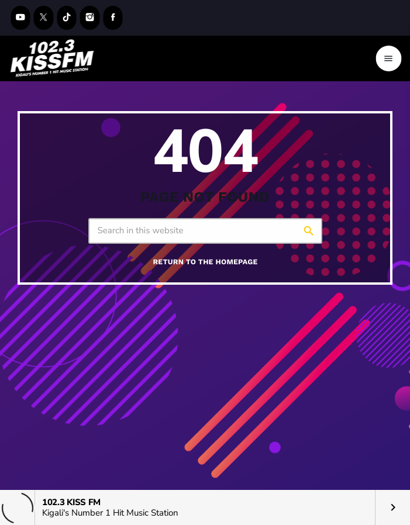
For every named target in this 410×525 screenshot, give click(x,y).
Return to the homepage (205, 262)
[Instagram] (90, 18)
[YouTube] (20, 18)
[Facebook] (113, 18)
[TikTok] (67, 18)
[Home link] (52, 58)
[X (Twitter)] (44, 18)
